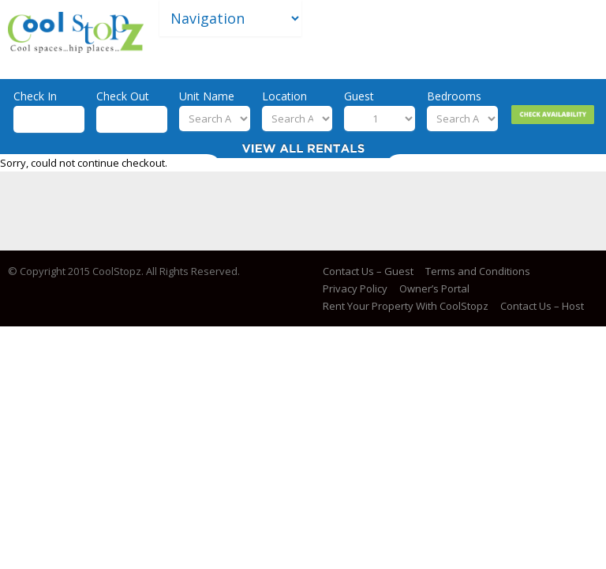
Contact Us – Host (542, 306)
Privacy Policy (355, 288)
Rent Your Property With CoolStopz (405, 306)
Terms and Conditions (477, 271)
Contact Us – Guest (368, 271)
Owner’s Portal (434, 288)
